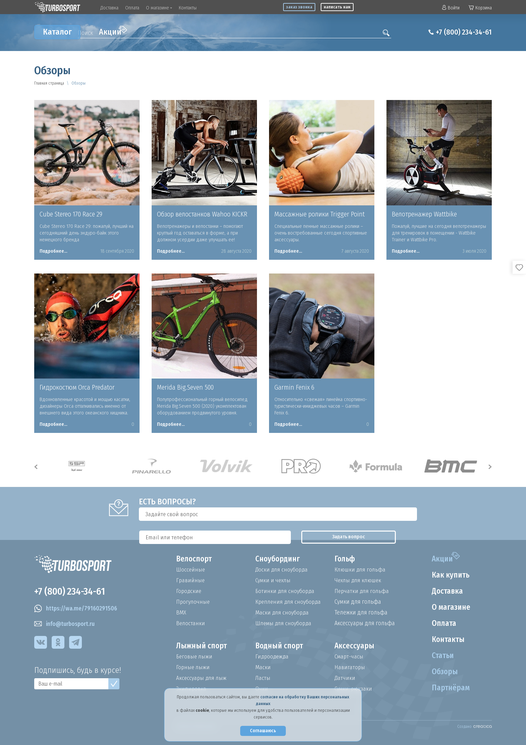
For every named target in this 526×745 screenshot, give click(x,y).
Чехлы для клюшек (359, 580)
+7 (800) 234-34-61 (461, 32)
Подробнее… (53, 251)
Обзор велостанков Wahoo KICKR (202, 214)
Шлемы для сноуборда (284, 623)
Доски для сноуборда (282, 569)
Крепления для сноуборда (289, 602)
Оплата (132, 8)
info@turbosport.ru (65, 625)
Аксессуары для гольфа (364, 623)
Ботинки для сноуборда (285, 591)
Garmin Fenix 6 (294, 387)
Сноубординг (278, 559)
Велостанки (191, 623)
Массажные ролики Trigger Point (319, 214)
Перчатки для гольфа (362, 591)
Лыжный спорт (202, 646)
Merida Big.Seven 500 (185, 387)
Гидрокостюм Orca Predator (77, 387)
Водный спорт (280, 646)
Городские (189, 591)
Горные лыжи (193, 667)
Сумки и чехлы (274, 580)
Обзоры (443, 672)
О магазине (159, 8)
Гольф (345, 559)
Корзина (480, 8)
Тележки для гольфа (360, 612)
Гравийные (190, 580)
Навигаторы (349, 667)
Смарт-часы (349, 656)
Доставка (109, 8)
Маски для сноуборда (282, 612)
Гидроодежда (272, 656)
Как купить (449, 575)
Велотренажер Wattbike (424, 214)
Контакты (188, 8)
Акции (113, 31)
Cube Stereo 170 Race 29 (71, 214)
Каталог (57, 32)
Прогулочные (193, 602)
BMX (181, 612)
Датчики (345, 678)
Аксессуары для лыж (202, 678)
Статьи (442, 656)
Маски (263, 667)
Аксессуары (354, 646)
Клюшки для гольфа (360, 569)
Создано (474, 726)
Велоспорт (195, 559)
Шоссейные (191, 569)
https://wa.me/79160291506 (77, 610)
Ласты (263, 678)
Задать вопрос (430, 514)
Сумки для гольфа (357, 602)
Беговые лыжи (195, 656)
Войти (451, 8)
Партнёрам (449, 688)
